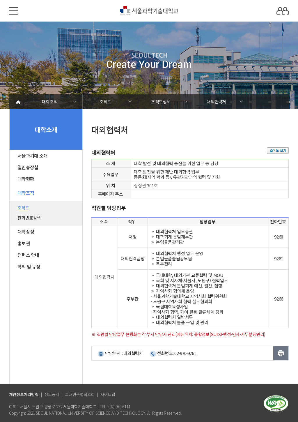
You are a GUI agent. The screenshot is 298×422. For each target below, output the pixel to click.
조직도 (105, 101)
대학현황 (25, 178)
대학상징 (25, 231)
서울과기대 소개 (32, 155)
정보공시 (51, 394)
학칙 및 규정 (28, 266)
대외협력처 (216, 101)
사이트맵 (107, 394)
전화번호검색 (29, 218)
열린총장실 (27, 167)
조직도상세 (160, 101)
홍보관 (23, 243)
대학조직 (49, 101)
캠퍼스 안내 (28, 254)
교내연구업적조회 (80, 394)
